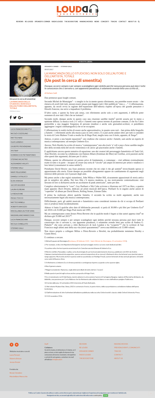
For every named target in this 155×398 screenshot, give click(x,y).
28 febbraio (80, 241)
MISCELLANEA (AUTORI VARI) (22, 211)
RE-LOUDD (29, 21)
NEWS (96, 21)
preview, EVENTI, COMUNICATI (127, 347)
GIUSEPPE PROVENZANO (21, 146)
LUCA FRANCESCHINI (19, 219)
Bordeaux (72, 241)
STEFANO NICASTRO (19, 159)
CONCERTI (105, 21)
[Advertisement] (77, 42)
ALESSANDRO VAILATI (20, 164)
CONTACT (123, 21)
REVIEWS (19, 21)
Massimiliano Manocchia (18, 376)
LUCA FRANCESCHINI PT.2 (21, 129)
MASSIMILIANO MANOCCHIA (22, 215)
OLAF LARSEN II (17, 142)
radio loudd (85, 355)
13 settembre (117, 241)
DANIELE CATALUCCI (19, 176)
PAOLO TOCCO (17, 198)
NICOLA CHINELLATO (19, 224)
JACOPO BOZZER (18, 185)
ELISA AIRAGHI (17, 181)
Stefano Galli (51, 93)
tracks (117, 351)
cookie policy (98, 395)
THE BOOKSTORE (71, 21)
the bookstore (86, 358)
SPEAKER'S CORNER (42, 21)
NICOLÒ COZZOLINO (19, 133)
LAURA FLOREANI (18, 189)
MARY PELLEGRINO (18, 172)
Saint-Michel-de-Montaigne (101, 241)
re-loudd (83, 347)
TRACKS (114, 21)
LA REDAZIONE (17, 194)
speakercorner (86, 351)
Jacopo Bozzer (15, 362)
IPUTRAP (14, 151)
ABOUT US (132, 21)
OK (105, 395)
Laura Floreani (15, 355)
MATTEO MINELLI (18, 202)
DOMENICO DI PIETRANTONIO (23, 155)
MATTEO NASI (16, 138)
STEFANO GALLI (17, 228)
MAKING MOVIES (86, 21)
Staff (46, 344)
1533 (87, 241)
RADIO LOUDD (57, 21)
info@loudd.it (57, 359)
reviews (83, 344)
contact (118, 355)
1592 (124, 241)
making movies (121, 344)
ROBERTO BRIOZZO (19, 207)
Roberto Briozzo (16, 358)
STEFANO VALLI (17, 168)
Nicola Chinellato (16, 373)
